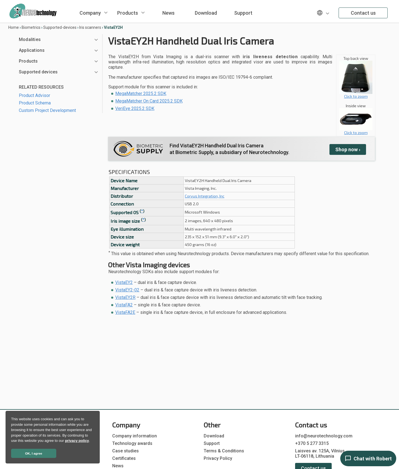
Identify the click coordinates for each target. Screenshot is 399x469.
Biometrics (31, 27)
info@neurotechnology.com (323, 436)
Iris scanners (90, 27)
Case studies (125, 450)
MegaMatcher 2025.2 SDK (140, 93)
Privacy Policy (218, 458)
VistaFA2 (124, 304)
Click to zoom (355, 94)
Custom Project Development (47, 110)
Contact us (363, 13)
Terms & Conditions (224, 450)
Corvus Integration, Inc (204, 196)
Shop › (347, 149)
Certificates (124, 458)
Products (127, 13)
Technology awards (132, 443)
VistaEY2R (125, 297)
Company (90, 13)
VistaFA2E (125, 312)
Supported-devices (59, 27)
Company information (134, 436)
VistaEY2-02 (127, 290)
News (168, 13)
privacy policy (77, 441)
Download (206, 13)
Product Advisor (34, 95)
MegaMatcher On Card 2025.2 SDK (149, 101)
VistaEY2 (124, 282)
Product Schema (35, 103)
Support (243, 13)
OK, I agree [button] (33, 453)
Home (13, 27)
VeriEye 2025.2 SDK (134, 108)
